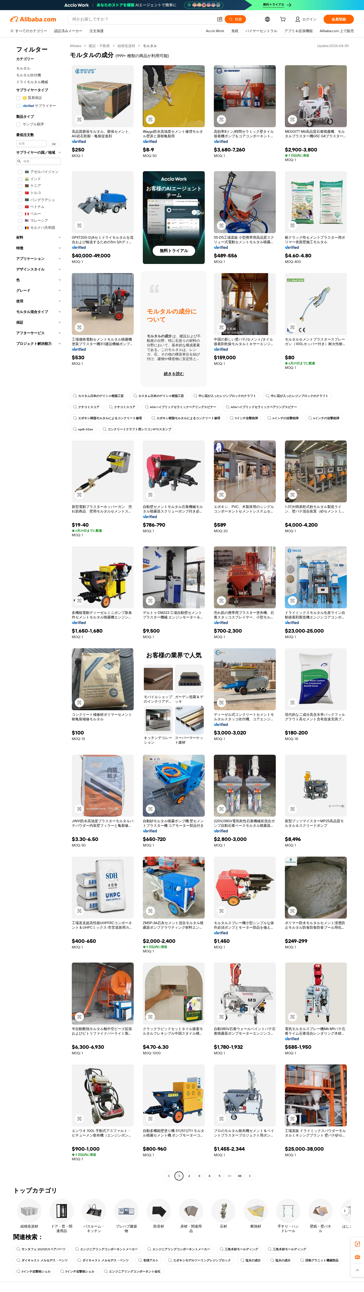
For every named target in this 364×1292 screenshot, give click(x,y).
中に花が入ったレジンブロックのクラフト (224, 396)
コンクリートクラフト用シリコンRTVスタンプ (137, 429)
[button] (220, 19)
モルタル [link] (150, 46)
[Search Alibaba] (142, 19)
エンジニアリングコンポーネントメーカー (106, 1249)
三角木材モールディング (239, 1249)
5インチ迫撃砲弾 (244, 418)
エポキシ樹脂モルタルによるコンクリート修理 (107, 418)
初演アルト (148, 1260)
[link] (357, 1244)
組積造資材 (126, 46)
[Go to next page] (249, 1175)
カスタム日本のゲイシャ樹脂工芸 (98, 396)
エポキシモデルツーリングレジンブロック (199, 1260)
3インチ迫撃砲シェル (33, 1271)
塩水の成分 (250, 1260)
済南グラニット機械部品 (319, 1260)
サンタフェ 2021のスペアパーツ (40, 1249)
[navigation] (38, 611)
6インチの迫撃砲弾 (283, 418)
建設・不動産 (99, 46)
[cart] (284, 20)
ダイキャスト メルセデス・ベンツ (42, 1260)
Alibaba (75, 46)
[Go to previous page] (168, 1175)
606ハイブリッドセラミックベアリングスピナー (180, 407)
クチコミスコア (86, 407)
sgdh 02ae (83, 429)
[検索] (235, 19)
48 (239, 1176)
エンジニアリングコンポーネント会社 (132, 1271)
